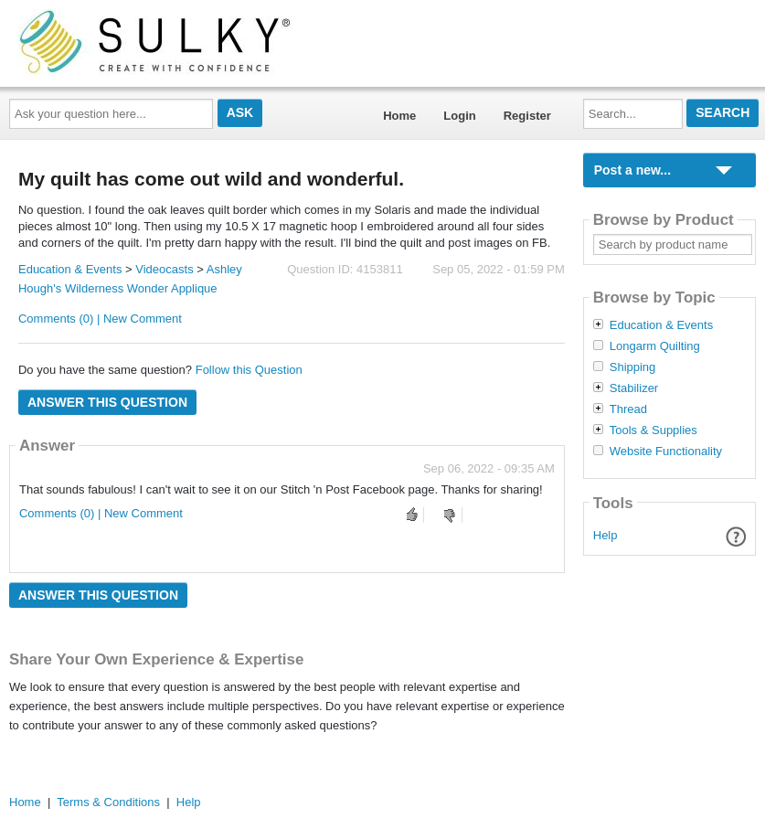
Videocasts (164, 269)
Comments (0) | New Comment (100, 318)
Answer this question (107, 402)
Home (399, 115)
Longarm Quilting (655, 346)
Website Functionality (666, 451)
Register (527, 115)
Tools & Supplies (653, 430)
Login (459, 115)
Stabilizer (634, 388)
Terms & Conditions (108, 802)
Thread (628, 409)
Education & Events (70, 269)
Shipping (633, 367)
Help (605, 535)
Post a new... (632, 170)
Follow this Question (249, 370)
